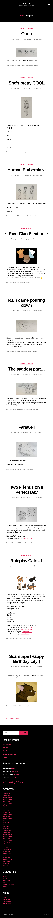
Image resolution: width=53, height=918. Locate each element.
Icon (17, 706)
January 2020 (6, 812)
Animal (10, 65)
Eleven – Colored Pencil (9, 754)
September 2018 (7, 841)
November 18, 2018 (27, 566)
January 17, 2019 (27, 374)
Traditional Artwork (26, 28)
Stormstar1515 (27, 632)
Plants (21, 409)
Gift (15, 706)
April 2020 (5, 808)
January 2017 (6, 857)
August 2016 (6, 861)
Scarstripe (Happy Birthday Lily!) (26, 659)
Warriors (37, 65)
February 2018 (7, 849)
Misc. (4, 882)
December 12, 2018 (27, 432)
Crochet (5, 878)
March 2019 (6, 828)
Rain (21, 351)
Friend (12, 152)
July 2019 (5, 820)
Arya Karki (26, 3)
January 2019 (6, 832)
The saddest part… (26, 369)
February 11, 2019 (27, 39)
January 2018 (6, 851)
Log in (4, 897)
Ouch (26, 33)
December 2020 (7, 797)
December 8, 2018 (27, 497)
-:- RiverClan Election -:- (26, 233)
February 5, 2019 (27, 88)
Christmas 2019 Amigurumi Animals (13, 783)
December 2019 (7, 814)
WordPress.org (7, 903)
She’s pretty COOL (26, 83)
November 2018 (7, 836)
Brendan (5, 747)
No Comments (38, 39)
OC (15, 65)
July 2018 (5, 845)
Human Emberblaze (26, 169)
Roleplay (22, 65)
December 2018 (7, 834)
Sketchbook (32, 65)
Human (16, 152)
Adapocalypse (7, 744)
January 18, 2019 (27, 310)
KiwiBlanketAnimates (26, 630)
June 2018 (6, 847)
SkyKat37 (32, 627)
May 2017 (5, 855)
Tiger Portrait (6, 751)
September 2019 (7, 818)
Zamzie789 (28, 538)
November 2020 (7, 799)
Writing (5, 886)
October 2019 (6, 816)
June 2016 (6, 863)
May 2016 (5, 865)
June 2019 (6, 822)
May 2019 (5, 824)
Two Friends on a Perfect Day (26, 490)
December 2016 (7, 859)
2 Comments (39, 432)
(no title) (5, 757)
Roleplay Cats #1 (26, 560)
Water (31, 469)
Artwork (5, 876)
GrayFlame (25, 634)
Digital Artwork (26, 228)
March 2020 (6, 810)
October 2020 (6, 802)
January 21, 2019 (27, 239)
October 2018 (6, 839)
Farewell (26, 427)
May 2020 (5, 806)
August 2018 (6, 843)
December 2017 (7, 853)
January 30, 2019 (27, 175)
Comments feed (7, 901)
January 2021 (6, 795)
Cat (13, 65)
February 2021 (7, 793)
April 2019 (5, 826)
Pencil (18, 65)
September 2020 (7, 804)
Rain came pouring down (26, 303)
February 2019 (7, 830)
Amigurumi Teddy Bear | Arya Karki (13, 781)
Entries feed (6, 899)
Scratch (26, 65)
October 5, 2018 (27, 666)
